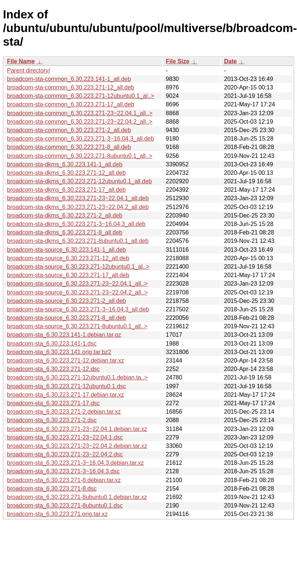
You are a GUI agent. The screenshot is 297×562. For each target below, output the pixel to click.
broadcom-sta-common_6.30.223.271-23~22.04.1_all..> (80, 113)
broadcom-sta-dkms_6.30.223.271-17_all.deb (66, 190)
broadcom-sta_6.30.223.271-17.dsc (53, 403)
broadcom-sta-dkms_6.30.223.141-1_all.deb (64, 164)
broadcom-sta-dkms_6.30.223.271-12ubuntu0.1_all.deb (79, 181)
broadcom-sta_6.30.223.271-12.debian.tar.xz (65, 360)
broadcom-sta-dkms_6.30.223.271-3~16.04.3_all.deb (76, 224)
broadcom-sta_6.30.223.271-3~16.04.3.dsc (63, 471)
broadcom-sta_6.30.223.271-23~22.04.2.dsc (65, 454)
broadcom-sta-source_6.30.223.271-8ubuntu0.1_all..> (77, 326)
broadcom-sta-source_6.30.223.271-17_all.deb (68, 275)
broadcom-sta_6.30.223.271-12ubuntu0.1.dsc (66, 386)
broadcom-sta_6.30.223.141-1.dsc (52, 343)
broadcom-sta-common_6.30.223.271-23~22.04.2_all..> (80, 122)
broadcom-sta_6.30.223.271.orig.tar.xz (57, 514)
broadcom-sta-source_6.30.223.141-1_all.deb (66, 250)
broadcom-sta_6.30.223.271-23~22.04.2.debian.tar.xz (77, 446)
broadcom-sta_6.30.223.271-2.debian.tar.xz (64, 412)
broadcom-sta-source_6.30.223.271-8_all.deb (66, 318)
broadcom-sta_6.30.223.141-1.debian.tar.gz (64, 335)
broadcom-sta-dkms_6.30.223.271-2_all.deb (64, 215)
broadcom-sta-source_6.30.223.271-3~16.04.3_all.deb (78, 309)
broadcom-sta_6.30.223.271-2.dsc (52, 420)
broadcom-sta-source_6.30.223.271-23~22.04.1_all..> (77, 283)
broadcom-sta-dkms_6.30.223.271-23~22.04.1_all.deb (78, 198)
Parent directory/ (28, 70)
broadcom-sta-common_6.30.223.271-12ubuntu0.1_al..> (80, 96)
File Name (21, 61)
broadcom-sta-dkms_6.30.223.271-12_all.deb (66, 173)
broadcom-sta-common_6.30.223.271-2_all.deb (69, 130)
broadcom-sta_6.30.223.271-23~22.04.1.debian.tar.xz (77, 429)
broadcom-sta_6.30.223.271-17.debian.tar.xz (65, 395)
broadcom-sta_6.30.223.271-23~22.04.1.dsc (65, 437)
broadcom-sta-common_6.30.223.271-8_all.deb (69, 147)
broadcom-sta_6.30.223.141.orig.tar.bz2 (59, 352)
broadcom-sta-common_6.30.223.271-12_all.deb (70, 87)
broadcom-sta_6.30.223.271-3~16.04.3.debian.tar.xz (75, 463)
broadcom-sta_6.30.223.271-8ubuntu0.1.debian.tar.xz (77, 497)
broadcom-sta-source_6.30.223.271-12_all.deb (68, 258)
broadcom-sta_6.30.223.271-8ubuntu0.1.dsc (65, 505)
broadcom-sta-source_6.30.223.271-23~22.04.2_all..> (77, 292)
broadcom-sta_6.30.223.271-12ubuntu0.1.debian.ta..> (77, 377)
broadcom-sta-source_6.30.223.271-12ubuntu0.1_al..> (78, 267)
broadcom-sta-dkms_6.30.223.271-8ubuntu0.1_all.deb (77, 241)
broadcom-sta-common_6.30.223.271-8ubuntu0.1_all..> (79, 156)
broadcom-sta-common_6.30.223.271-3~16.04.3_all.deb (80, 138)
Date (230, 61)
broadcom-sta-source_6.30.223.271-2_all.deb (66, 301)
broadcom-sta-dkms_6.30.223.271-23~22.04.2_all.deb (78, 207)
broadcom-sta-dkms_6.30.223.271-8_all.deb (64, 232)
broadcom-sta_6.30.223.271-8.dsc (52, 488)
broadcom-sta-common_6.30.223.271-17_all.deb (70, 104)
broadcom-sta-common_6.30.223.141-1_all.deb (69, 79)
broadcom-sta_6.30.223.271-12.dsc (53, 369)
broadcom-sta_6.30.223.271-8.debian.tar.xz (64, 480)
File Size (177, 61)
